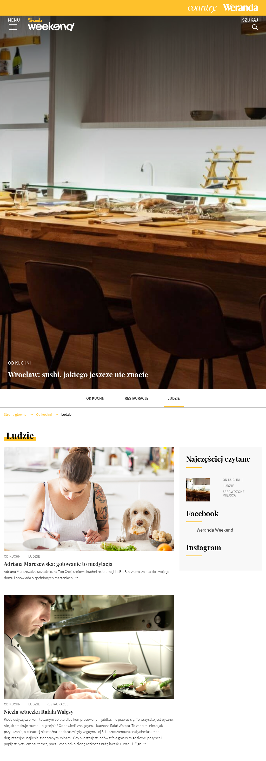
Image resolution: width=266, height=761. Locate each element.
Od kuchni (95, 388)
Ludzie (174, 388)
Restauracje (136, 388)
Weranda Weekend (215, 520)
